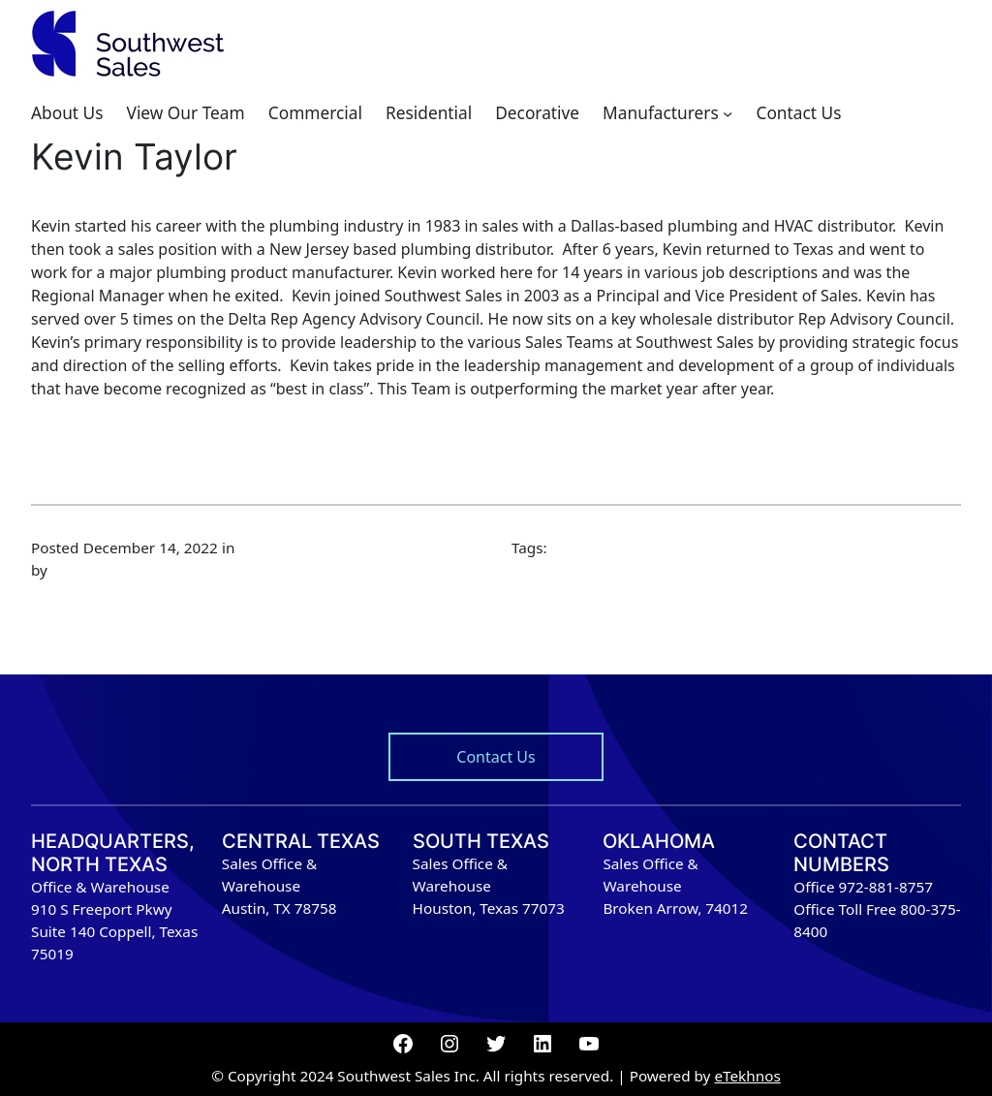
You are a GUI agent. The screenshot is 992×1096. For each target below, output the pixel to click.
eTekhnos (747, 1075)
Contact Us (495, 756)
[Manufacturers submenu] (727, 113)
